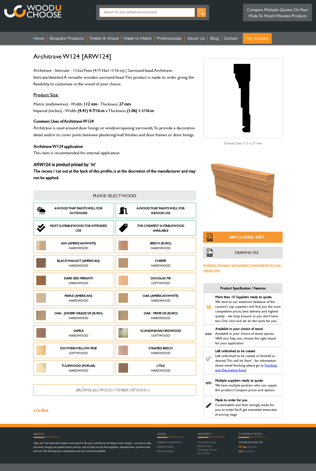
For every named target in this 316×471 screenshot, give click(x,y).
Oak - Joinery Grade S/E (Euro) (69, 315)
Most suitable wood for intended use (71, 228)
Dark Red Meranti (64, 280)
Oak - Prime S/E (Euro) (148, 315)
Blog (214, 38)
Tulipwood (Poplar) (65, 368)
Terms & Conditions (169, 442)
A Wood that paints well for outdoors (69, 210)
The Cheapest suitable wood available (151, 228)
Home (39, 38)
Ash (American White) (66, 245)
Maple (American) (64, 298)
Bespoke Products (67, 38)
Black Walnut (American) (68, 263)
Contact (231, 38)
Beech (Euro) (144, 245)
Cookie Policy (165, 447)
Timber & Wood (103, 38)
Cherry (144, 263)
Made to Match (138, 38)
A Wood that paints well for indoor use (151, 210)
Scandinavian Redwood (149, 333)
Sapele (62, 333)
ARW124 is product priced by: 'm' (64, 165)
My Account (257, 38)
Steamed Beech (145, 350)
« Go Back (41, 410)
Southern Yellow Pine (66, 350)
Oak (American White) (148, 298)
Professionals (169, 38)
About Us (196, 38)
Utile (144, 368)
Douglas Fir (144, 280)
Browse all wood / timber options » (113, 390)
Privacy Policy (165, 451)
